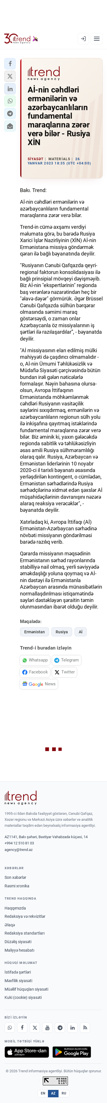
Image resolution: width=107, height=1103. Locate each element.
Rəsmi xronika (17, 886)
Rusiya (62, 632)
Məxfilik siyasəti (18, 980)
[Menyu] (97, 38)
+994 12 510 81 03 (19, 843)
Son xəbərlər (15, 877)
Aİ (80, 632)
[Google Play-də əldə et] (72, 1052)
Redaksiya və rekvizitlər (25, 916)
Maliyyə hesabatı (19, 950)
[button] (10, 63)
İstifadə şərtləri (18, 972)
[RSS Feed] (85, 1027)
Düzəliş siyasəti (18, 941)
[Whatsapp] (10, 1027)
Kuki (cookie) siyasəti (23, 997)
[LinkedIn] (72, 1027)
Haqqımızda (15, 908)
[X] (35, 1027)
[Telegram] (60, 1027)
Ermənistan (34, 632)
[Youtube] (47, 1027)
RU (64, 1093)
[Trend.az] (21, 39)
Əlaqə (10, 925)
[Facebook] (22, 1027)
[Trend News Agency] (21, 798)
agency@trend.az (19, 850)
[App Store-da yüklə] (27, 1052)
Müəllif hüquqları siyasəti (26, 989)
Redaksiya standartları (25, 933)
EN (43, 1093)
